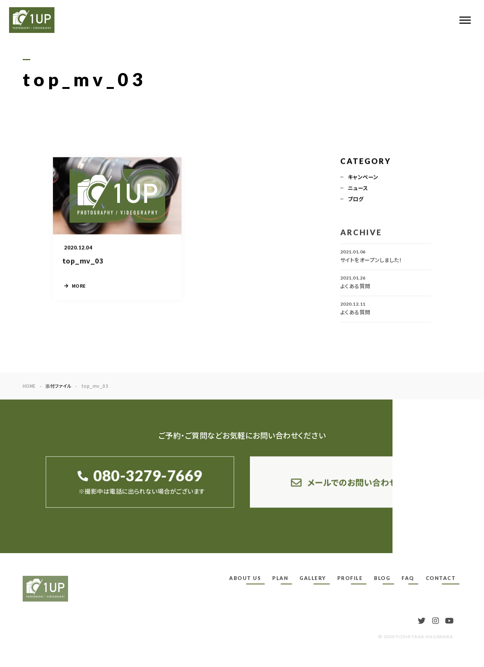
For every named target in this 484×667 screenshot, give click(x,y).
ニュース (358, 188)
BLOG (382, 578)
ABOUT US (245, 578)
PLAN (280, 578)
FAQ (408, 578)
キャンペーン (363, 177)
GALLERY (312, 578)
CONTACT (441, 578)
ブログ (355, 199)
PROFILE (350, 578)
